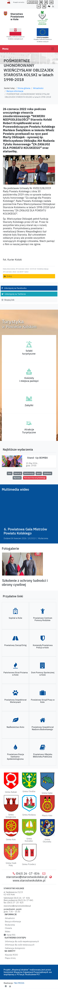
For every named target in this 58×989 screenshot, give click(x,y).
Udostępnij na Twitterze (15, 294)
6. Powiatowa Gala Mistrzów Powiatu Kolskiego (25, 531)
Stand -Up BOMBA (37, 457)
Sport (39, 473)
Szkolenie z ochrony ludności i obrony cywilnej (25, 582)
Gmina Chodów (29, 791)
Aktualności (38, 88)
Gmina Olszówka (47, 840)
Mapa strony (10, 958)
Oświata (8, 928)
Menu (5, 48)
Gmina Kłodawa (29, 815)
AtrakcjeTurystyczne (29, 431)
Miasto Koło (47, 815)
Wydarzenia (9, 925)
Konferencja (29, 473)
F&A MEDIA (19, 983)
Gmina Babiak (11, 792)
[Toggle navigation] (52, 48)
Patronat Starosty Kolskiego (34, 478)
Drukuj (9, 276)
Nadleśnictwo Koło (15, 727)
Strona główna (24, 88)
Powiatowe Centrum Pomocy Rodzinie (42, 619)
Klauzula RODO (11, 955)
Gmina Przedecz (29, 864)
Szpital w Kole (15, 618)
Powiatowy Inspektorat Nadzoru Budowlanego (43, 728)
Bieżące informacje (14, 91)
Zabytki (29, 405)
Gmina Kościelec (29, 839)
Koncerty (17, 473)
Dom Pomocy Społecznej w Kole (42, 673)
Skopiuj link (9, 300)
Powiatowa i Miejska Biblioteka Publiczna (42, 755)
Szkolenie (47, 473)
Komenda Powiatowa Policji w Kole (43, 646)
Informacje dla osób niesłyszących (19, 945)
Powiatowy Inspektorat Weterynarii (16, 701)
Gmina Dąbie (47, 793)
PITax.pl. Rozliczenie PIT (28, 974)
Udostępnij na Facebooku (15, 288)
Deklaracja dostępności (14, 948)
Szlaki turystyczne (28, 352)
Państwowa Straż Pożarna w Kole (16, 673)
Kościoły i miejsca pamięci (29, 379)
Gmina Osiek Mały (11, 864)
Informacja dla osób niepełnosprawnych (21, 941)
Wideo (7, 931)
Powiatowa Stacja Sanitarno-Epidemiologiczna (15, 756)
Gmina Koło (11, 839)
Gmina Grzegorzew (11, 815)
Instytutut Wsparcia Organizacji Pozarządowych (26, 972)
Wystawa (17, 478)
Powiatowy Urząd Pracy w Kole (43, 701)
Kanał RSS (9, 935)
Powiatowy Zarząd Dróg (15, 645)
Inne (9, 473)
